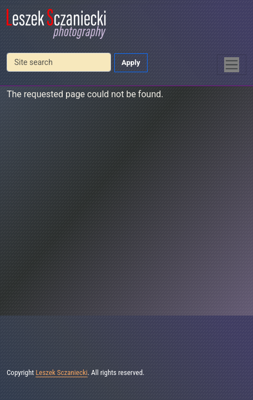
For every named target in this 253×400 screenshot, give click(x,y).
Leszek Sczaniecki (62, 372)
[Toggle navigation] (231, 64)
